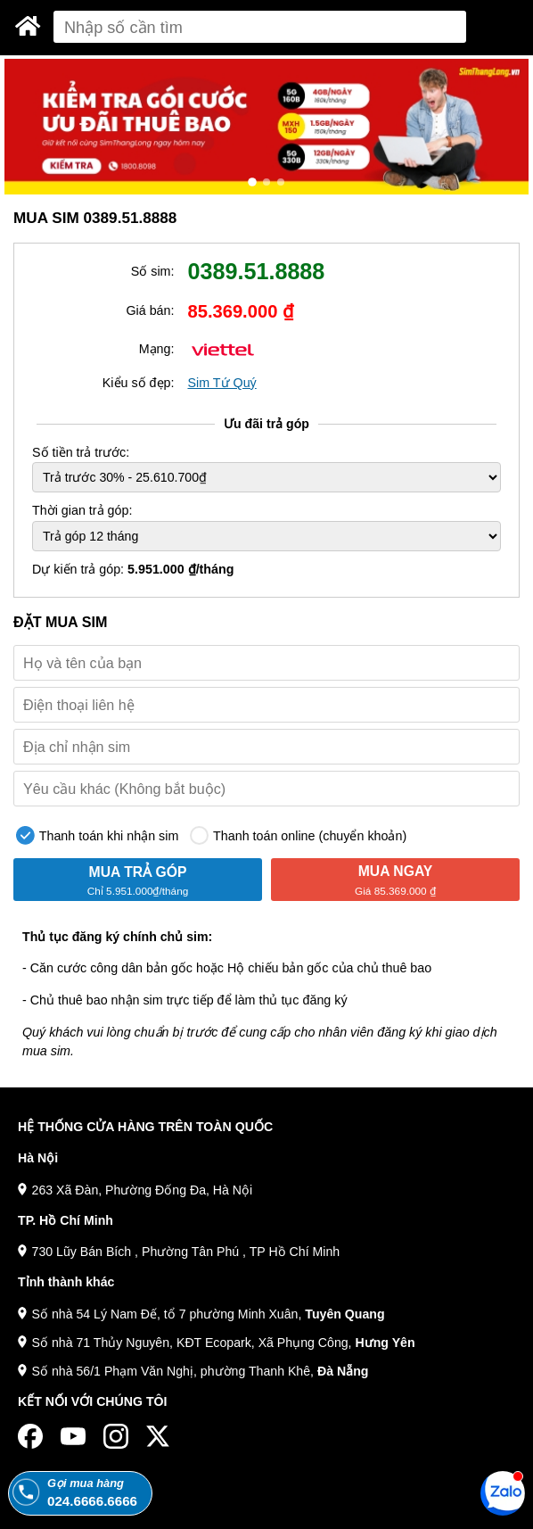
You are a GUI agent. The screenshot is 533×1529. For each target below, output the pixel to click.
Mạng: (157, 349)
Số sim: (153, 271)
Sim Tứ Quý (221, 383)
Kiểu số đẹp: (138, 383)
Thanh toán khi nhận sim (97, 835)
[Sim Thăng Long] (28, 26)
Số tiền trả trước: (80, 452)
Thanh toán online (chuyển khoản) (298, 835)
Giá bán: (150, 310)
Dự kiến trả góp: (133, 569)
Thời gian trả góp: (82, 510)
